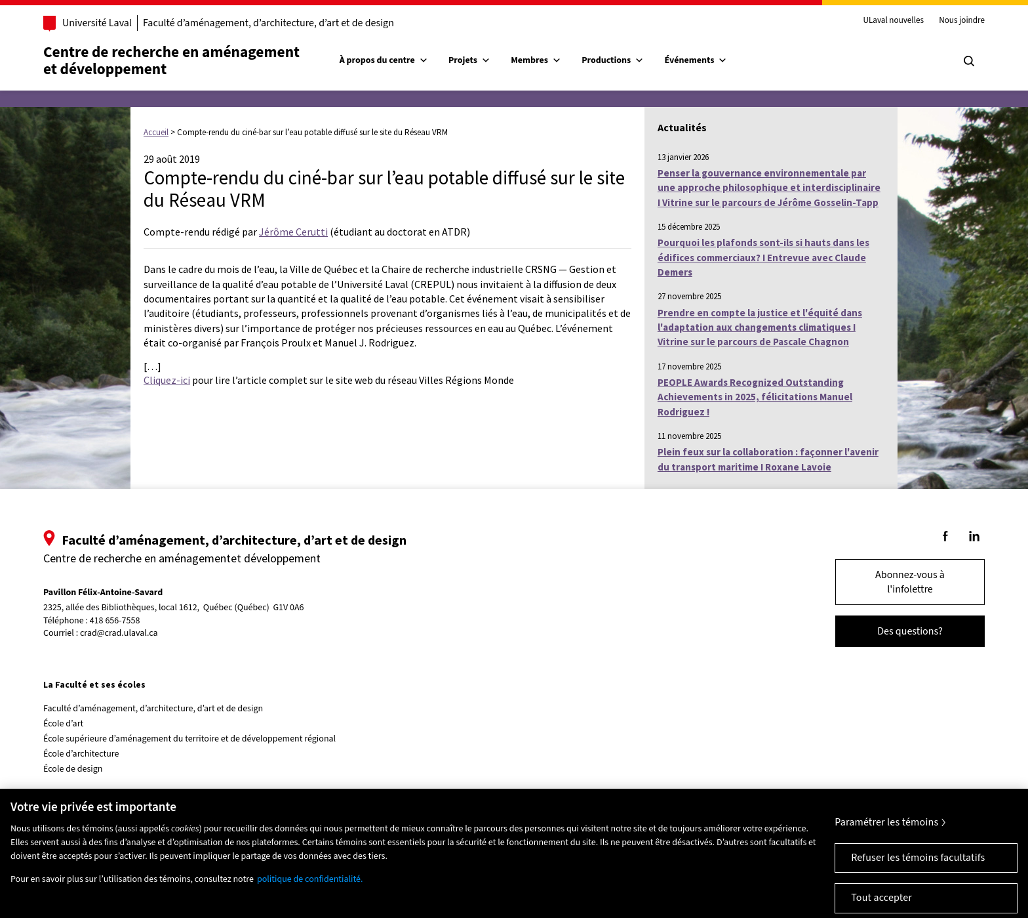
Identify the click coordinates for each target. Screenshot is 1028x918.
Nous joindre (962, 21)
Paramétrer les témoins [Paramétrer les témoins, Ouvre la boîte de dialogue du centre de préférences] (886, 834)
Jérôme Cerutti (293, 231)
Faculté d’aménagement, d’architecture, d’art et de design (268, 23)
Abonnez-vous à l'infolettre (910, 582)
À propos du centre (384, 60)
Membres (536, 60)
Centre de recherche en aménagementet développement (171, 60)
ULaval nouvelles (893, 21)
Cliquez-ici (167, 379)
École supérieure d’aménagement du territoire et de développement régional (189, 738)
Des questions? (910, 631)
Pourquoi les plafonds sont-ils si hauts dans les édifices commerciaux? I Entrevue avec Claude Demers (763, 257)
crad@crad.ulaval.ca (119, 633)
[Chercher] (969, 61)
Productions (613, 60)
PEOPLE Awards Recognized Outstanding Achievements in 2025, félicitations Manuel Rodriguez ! (755, 397)
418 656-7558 (115, 621)
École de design (72, 769)
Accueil (156, 132)
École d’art (63, 723)
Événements (696, 60)
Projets (469, 60)
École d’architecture (81, 754)
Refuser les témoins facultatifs (918, 870)
